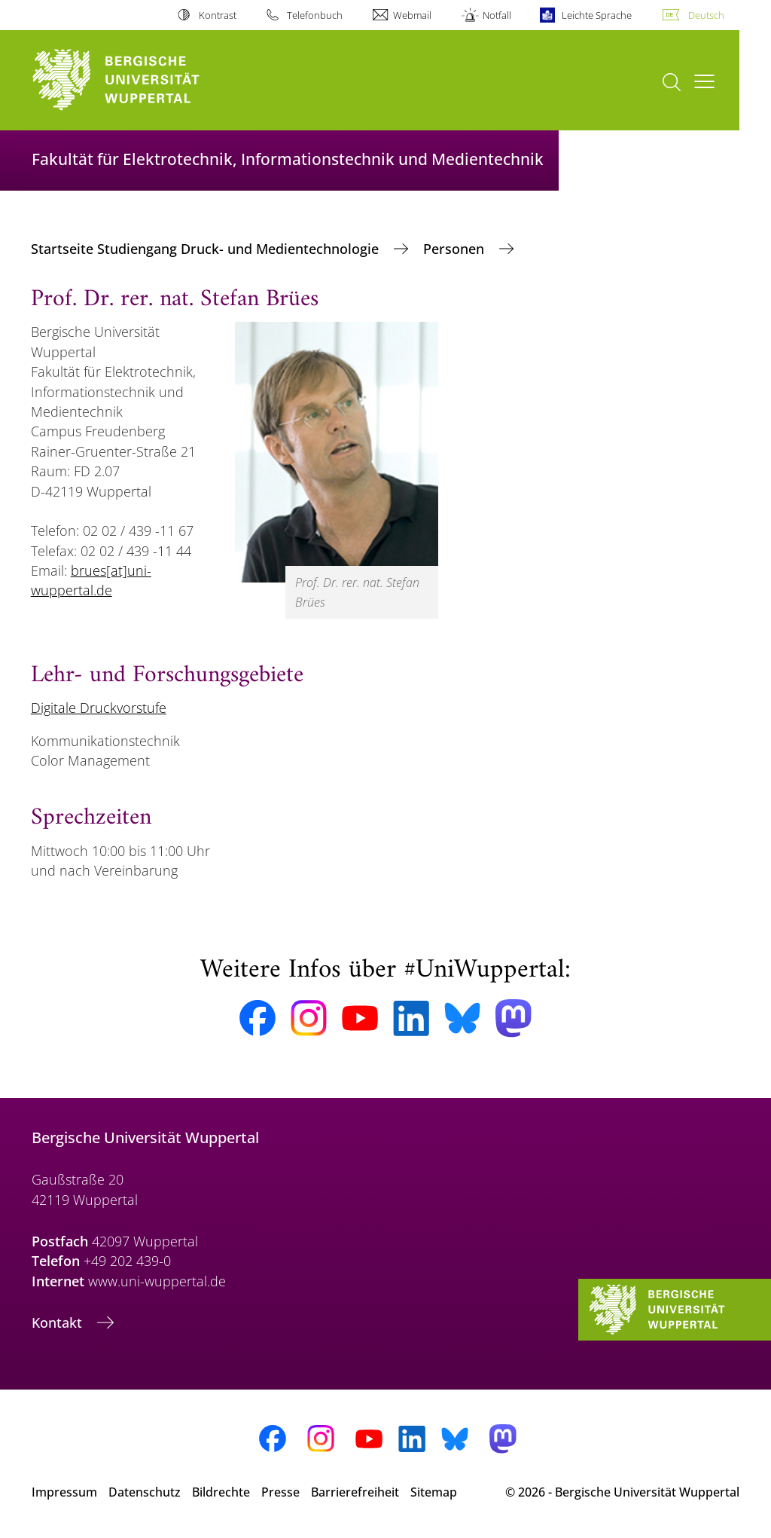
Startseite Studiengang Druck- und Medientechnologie (206, 249)
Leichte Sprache (597, 15)
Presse (280, 1492)
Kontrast (217, 15)
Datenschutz (144, 1492)
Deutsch (706, 15)
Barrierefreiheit (355, 1492)
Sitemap (433, 1492)
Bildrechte (221, 1492)
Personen (455, 249)
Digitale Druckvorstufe (98, 708)
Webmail (412, 15)
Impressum (64, 1492)
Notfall (497, 15)
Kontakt (59, 1322)
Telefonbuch (315, 15)
